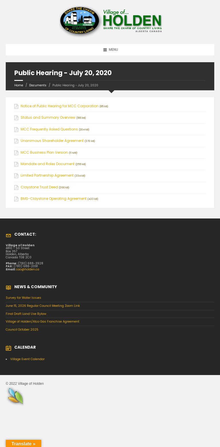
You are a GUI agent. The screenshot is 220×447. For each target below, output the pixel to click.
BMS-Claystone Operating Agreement (54, 199)
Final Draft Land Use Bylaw (26, 314)
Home (18, 85)
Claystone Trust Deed (39, 187)
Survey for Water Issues (23, 298)
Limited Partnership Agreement (47, 175)
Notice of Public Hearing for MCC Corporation (60, 106)
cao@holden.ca (27, 269)
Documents (37, 85)
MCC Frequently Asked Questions (49, 129)
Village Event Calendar (27, 359)
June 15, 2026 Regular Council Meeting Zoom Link (43, 306)
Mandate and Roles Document (47, 164)
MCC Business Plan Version (44, 153)
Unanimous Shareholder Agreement (52, 141)
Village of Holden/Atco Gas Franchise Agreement (42, 321)
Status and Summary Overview (48, 118)
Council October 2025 (22, 329)
